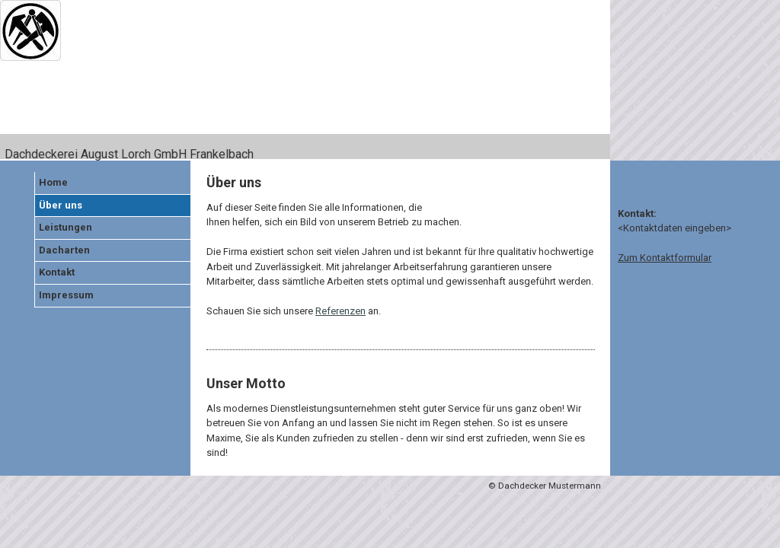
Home (53, 182)
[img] (305, 80)
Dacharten (64, 250)
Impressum (66, 295)
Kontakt (57, 272)
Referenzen (340, 311)
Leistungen (65, 227)
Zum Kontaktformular (664, 257)
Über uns (60, 205)
